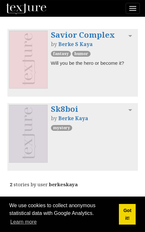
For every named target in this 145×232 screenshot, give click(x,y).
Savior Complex (83, 34)
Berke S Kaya (75, 44)
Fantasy (61, 53)
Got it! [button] (127, 214)
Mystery (61, 127)
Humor (81, 53)
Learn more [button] (23, 222)
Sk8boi (64, 108)
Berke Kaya (73, 118)
